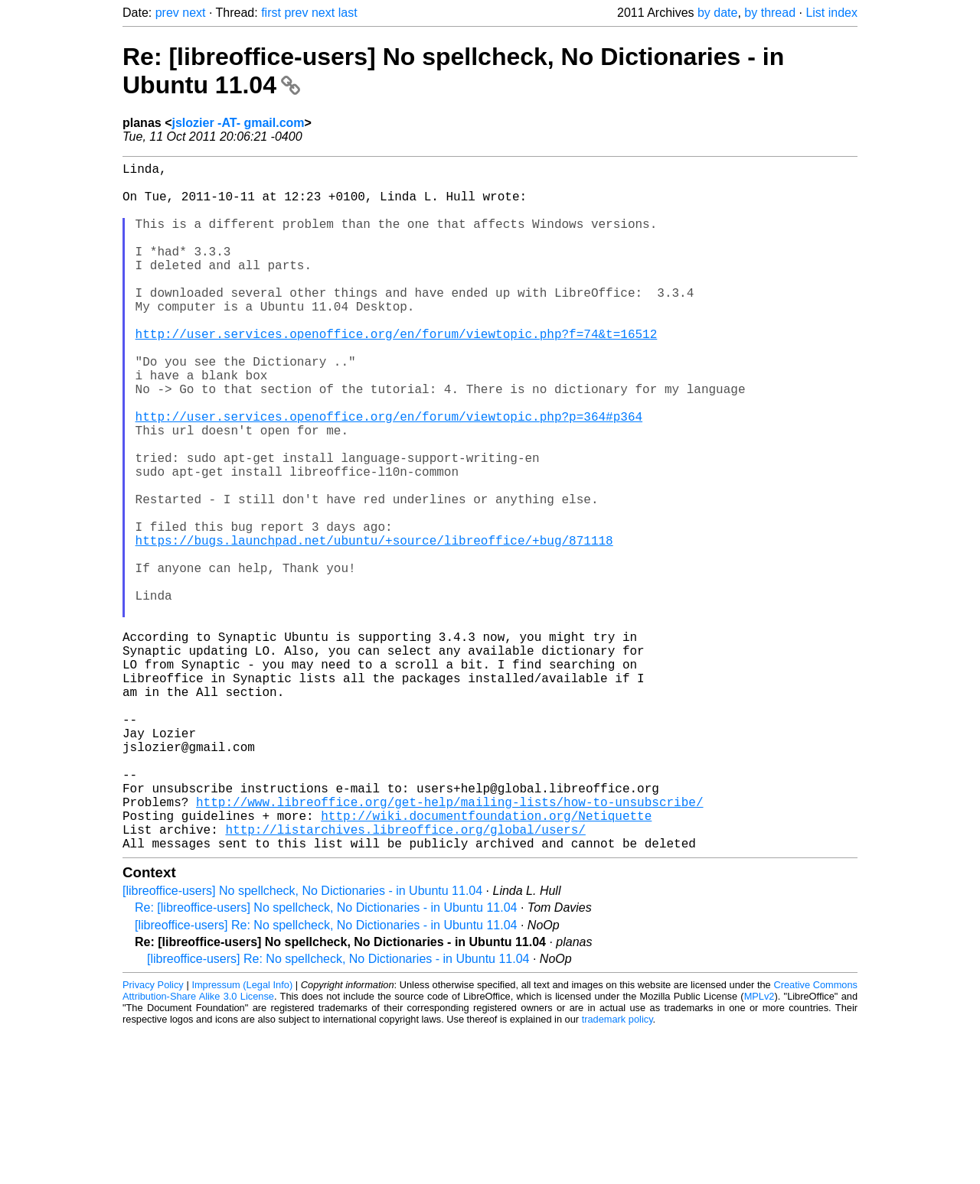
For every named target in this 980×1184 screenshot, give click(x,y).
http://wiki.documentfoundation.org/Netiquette (486, 962)
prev (167, 12)
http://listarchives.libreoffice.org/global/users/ (405, 979)
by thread (769, 12)
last (348, 12)
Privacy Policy (153, 1137)
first (271, 12)
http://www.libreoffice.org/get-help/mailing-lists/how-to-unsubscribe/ (449, 945)
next (193, 12)
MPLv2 (759, 1149)
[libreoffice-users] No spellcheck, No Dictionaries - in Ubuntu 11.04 (302, 1043)
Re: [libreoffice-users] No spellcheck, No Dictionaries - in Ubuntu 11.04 (326, 1060)
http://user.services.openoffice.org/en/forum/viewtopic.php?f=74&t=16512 (397, 373)
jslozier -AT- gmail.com (238, 122)
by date (717, 12)
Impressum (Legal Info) (241, 1137)
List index (831, 12)
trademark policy (617, 1172)
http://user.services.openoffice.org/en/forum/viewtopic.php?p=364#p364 (389, 474)
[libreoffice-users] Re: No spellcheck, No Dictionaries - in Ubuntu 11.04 (326, 1078)
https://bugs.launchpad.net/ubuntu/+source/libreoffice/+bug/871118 (374, 625)
